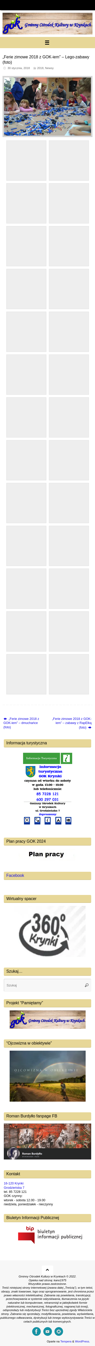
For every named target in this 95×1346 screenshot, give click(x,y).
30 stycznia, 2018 (19, 68)
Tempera (65, 1341)
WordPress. (82, 1341)
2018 (40, 68)
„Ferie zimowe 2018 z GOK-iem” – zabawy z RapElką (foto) (71, 723)
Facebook (15, 875)
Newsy (49, 68)
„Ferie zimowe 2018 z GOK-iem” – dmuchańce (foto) (21, 723)
